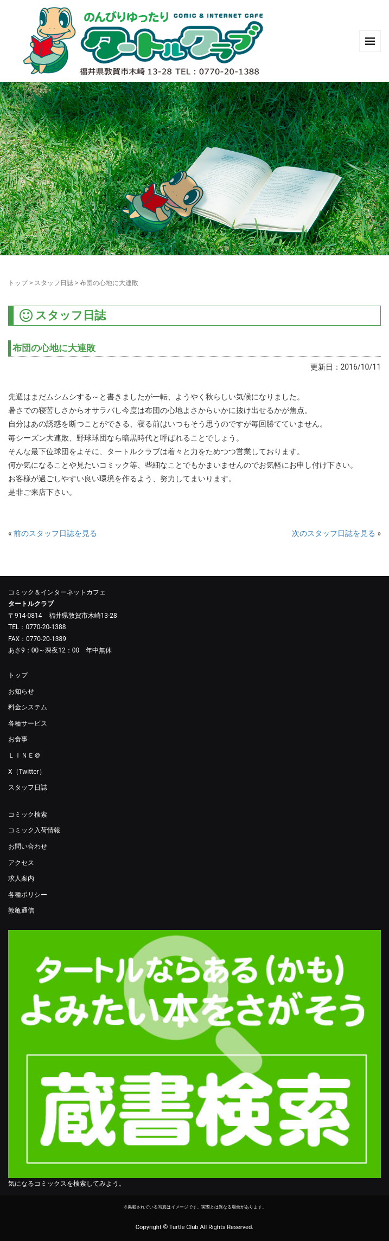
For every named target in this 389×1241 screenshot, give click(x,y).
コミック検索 (27, 814)
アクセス (21, 863)
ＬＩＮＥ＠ (24, 755)
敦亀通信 (21, 910)
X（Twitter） (27, 771)
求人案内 (21, 878)
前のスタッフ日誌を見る (55, 533)
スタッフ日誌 (53, 283)
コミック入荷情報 (34, 830)
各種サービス (27, 723)
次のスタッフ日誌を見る (333, 533)
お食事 (18, 739)
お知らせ (21, 691)
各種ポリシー (27, 895)
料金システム (27, 707)
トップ (18, 283)
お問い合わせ (27, 846)
